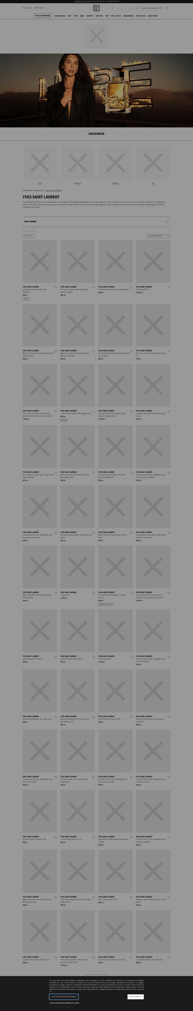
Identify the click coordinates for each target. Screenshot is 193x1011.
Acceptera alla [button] (135, 996)
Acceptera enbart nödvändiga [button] (64, 997)
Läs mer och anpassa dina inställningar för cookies (64, 1003)
